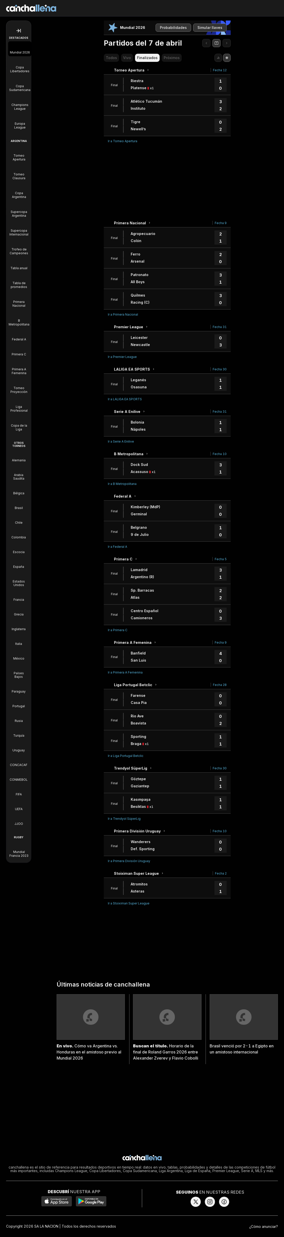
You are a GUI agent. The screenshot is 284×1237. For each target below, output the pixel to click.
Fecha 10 (220, 454)
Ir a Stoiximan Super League (128, 903)
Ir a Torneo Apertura (122, 141)
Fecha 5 (221, 559)
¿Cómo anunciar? (263, 1226)
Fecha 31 (220, 327)
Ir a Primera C (117, 630)
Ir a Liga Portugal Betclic (125, 756)
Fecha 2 (221, 873)
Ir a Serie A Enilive (121, 441)
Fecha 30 (220, 369)
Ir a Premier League (122, 357)
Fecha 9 (221, 223)
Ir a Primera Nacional (123, 314)
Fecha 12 (220, 70)
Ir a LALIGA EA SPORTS (125, 399)
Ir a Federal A (117, 547)
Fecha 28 (220, 685)
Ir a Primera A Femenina (125, 672)
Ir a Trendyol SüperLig (124, 819)
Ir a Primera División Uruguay (129, 861)
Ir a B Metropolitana (122, 484)
